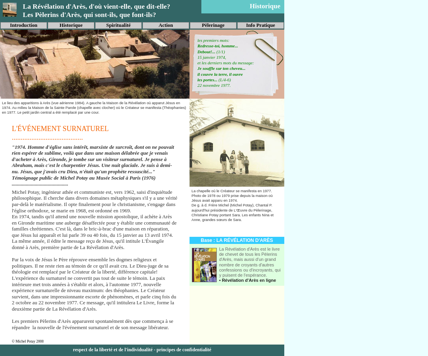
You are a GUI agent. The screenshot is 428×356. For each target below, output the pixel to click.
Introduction (23, 25)
